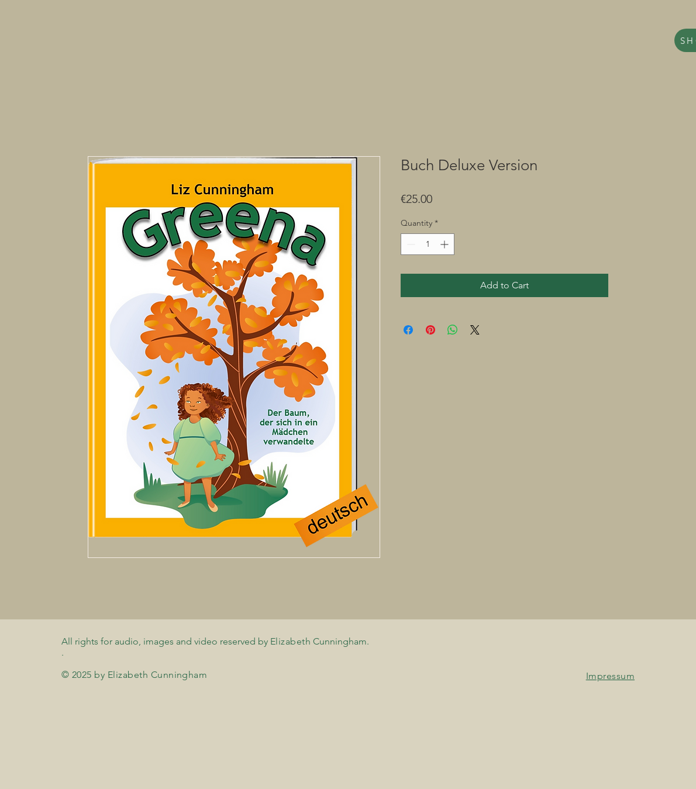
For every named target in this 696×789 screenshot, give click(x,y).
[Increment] (445, 244)
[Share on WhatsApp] (453, 330)
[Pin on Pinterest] (430, 330)
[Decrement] (409, 244)
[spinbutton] (427, 244)
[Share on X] (475, 330)
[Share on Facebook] (408, 330)
